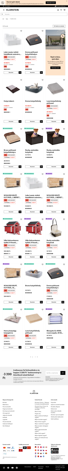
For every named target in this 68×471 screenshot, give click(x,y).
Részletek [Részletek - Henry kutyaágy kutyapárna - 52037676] (11, 347)
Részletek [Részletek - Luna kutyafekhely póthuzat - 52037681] (32, 347)
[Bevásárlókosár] (64, 10)
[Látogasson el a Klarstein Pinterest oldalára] (16, 468)
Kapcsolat (53, 402)
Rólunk (47, 466)
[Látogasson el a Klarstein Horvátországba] (35, 453)
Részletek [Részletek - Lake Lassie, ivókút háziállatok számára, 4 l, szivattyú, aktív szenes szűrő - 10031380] (11, 72)
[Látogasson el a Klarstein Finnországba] (43, 453)
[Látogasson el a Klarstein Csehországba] (43, 450)
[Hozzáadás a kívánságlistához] (21, 31)
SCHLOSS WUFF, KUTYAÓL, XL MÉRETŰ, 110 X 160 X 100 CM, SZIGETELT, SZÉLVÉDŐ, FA (12, 287)
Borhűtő (5, 402)
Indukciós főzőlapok (8, 423)
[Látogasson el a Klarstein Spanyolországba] (35, 450)
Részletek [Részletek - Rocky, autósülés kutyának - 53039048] (54, 166)
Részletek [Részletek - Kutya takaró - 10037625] (11, 121)
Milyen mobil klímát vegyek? (42, 423)
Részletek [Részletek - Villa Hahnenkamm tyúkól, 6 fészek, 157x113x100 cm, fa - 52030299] (11, 256)
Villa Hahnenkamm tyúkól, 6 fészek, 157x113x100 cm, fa (11, 241)
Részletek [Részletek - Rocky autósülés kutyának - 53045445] (54, 256)
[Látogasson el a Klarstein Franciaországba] (43, 447)
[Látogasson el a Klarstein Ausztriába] (38, 447)
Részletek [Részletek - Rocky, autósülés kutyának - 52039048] (32, 166)
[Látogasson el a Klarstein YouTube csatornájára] (12, 468)
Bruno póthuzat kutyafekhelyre (10, 151)
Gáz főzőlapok (6, 426)
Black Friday (38, 411)
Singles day (38, 413)
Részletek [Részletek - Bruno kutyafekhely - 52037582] (32, 302)
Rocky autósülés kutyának (53, 241)
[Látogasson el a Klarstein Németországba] (35, 447)
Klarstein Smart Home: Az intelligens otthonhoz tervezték (41, 408)
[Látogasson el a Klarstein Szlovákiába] (41, 450)
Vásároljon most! (51, 2)
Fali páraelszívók (7, 421)
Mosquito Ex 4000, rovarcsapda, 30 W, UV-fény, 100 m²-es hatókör (54, 332)
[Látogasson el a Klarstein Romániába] (38, 453)
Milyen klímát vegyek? (40, 421)
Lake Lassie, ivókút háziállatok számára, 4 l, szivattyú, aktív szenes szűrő (12, 53)
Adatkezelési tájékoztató (57, 417)
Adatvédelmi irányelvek (55, 457)
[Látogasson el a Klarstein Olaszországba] (46, 447)
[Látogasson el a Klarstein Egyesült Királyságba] (38, 450)
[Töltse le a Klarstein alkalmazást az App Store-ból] (55, 449)
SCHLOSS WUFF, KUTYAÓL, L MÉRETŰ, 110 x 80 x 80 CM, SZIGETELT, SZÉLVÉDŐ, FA (12, 196)
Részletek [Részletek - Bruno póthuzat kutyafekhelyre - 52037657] (11, 166)
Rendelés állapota (55, 406)
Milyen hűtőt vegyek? (40, 433)
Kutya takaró (9, 101)
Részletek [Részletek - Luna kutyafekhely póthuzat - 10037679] (54, 121)
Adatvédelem (47, 376)
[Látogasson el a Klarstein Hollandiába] (35, 456)
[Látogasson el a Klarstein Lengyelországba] (46, 450)
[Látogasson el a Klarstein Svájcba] (41, 447)
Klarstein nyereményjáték (57, 414)
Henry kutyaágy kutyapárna (10, 332)
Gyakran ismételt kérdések (57, 404)
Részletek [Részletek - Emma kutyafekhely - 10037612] (32, 121)
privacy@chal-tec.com (53, 380)
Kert (7, 18)
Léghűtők (5, 419)
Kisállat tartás (13, 18)
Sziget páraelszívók (7, 409)
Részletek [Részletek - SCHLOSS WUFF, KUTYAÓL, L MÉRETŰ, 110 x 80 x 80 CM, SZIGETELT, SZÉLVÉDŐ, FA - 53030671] (54, 211)
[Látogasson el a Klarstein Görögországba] (43, 456)
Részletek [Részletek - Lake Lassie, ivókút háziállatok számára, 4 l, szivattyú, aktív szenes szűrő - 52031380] (32, 211)
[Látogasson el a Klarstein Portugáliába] (38, 456)
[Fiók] (58, 10)
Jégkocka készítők (7, 415)
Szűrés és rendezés (59, 26)
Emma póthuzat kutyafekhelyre (31, 53)
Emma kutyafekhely (33, 101)
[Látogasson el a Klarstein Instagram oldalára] (4, 468)
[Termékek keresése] (34, 14)
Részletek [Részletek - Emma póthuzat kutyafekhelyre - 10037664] (32, 72)
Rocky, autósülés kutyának (31, 151)
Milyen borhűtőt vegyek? (41, 419)
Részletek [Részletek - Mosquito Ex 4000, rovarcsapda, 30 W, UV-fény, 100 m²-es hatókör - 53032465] (54, 347)
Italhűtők (5, 417)
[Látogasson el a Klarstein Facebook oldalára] (8, 468)
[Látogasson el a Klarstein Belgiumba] (46, 453)
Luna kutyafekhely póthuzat (54, 102)
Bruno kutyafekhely (33, 286)
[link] (12, 39)
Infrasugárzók (6, 413)
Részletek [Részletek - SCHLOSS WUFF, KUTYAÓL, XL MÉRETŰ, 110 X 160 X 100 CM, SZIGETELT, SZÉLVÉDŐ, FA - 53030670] (11, 302)
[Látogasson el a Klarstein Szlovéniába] (41, 456)
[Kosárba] (20, 72)
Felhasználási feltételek (55, 458)
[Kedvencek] (61, 10)
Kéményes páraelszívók (8, 411)
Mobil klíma (5, 404)
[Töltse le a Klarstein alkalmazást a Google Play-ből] (55, 452)
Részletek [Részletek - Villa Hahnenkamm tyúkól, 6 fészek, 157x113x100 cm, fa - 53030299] (32, 256)
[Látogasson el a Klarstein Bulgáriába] (41, 453)
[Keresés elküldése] (2, 14)
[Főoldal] (4, 18)
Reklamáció (54, 409)
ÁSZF (34, 466)
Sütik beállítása (55, 419)
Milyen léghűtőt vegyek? (41, 435)
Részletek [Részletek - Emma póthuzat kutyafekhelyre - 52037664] (54, 302)
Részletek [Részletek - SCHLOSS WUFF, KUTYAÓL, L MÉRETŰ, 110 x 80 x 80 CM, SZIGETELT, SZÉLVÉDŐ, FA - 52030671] (11, 211)
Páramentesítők (7, 406)
